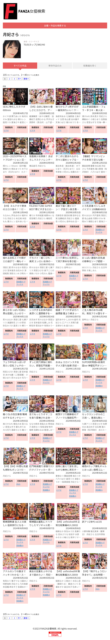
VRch (18, 484)
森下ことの (49, 270)
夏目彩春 (68, 215)
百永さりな (63, 534)
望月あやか (61, 319)
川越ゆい (24, 581)
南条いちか (34, 273)
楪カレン (22, 119)
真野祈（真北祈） (37, 122)
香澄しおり (49, 430)
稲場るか (60, 531)
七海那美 (70, 116)
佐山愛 (68, 119)
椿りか (32, 215)
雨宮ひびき (39, 270)
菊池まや (40, 326)
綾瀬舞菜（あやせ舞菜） (40, 116)
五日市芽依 (100, 534)
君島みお (44, 424)
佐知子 (72, 534)
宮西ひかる (41, 119)
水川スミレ (87, 267)
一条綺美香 (65, 482)
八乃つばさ (96, 172)
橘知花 (49, 218)
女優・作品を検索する (55, 25)
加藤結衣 (62, 218)
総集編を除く (90, 66)
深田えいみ (14, 273)
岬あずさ (13, 587)
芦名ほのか (16, 215)
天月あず (33, 319)
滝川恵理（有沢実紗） (93, 429)
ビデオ (6, 131)
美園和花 (11, 323)
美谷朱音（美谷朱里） (66, 166)
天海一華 (101, 122)
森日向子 (91, 427)
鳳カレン (11, 221)
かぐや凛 (7, 116)
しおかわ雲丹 (72, 319)
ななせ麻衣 (34, 424)
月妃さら (103, 116)
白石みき (20, 270)
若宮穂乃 (33, 218)
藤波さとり (73, 584)
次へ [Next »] (19, 79)
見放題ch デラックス (100, 231)
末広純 (98, 166)
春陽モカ (7, 169)
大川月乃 (7, 430)
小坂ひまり (96, 119)
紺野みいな (49, 215)
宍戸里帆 (97, 215)
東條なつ (60, 476)
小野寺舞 (86, 531)
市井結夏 (40, 215)
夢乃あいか (16, 116)
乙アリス (66, 323)
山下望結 (50, 122)
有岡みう (48, 326)
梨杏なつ (36, 427)
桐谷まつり (16, 169)
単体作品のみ (55, 66)
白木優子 (75, 119)
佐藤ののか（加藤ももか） (68, 174)
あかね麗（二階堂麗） (15, 375)
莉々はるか (87, 215)
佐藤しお (46, 323)
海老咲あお (61, 116)
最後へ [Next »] (26, 79)
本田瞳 (6, 587)
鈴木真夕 (95, 116)
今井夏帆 (91, 169)
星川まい (70, 326)
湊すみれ (86, 116)
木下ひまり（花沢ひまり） (15, 171)
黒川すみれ (8, 424)
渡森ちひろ (16, 430)
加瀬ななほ (39, 430)
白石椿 (98, 427)
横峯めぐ (86, 119)
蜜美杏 (51, 273)
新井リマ (75, 537)
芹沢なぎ (50, 119)
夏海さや (15, 122)
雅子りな (15, 581)
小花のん (66, 172)
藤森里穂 (86, 166)
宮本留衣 (11, 270)
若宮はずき (92, 122)
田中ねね (71, 221)
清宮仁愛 (7, 267)
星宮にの (24, 122)
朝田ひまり (94, 221)
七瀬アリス (87, 424)
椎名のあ (17, 424)
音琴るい (68, 267)
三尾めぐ (68, 581)
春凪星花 (33, 166)
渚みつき (77, 476)
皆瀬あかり (23, 587)
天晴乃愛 (75, 323)
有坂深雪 (44, 427)
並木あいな (21, 221)
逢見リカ (7, 122)
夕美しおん (92, 270)
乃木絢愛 (24, 584)
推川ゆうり (71, 122)
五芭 (62, 119)
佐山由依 (89, 218)
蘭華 (93, 166)
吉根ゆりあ (61, 326)
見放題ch (99, 386)
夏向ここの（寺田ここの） (94, 174)
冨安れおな (12, 119)
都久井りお (21, 427)
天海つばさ (61, 122)
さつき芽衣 (21, 323)
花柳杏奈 (60, 215)
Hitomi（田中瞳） (19, 166)
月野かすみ (98, 218)
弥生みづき (8, 326)
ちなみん (7, 215)
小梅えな (66, 537)
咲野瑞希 (7, 584)
